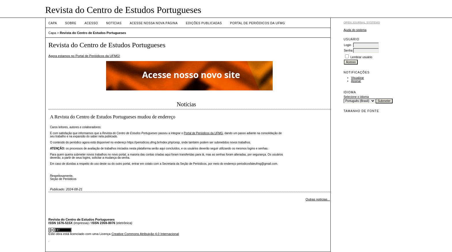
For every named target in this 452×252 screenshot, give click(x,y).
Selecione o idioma (356, 96)
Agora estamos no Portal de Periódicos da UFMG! (84, 56)
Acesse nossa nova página (154, 23)
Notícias (113, 23)
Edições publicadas (204, 23)
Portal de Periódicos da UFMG (257, 23)
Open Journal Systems (362, 22)
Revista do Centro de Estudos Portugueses (93, 33)
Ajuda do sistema (355, 30)
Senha (348, 50)
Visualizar (357, 77)
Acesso (91, 23)
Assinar (356, 81)
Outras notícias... (318, 199)
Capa (52, 23)
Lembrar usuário (361, 57)
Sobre (70, 23)
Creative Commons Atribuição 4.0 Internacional (145, 234)
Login (347, 45)
